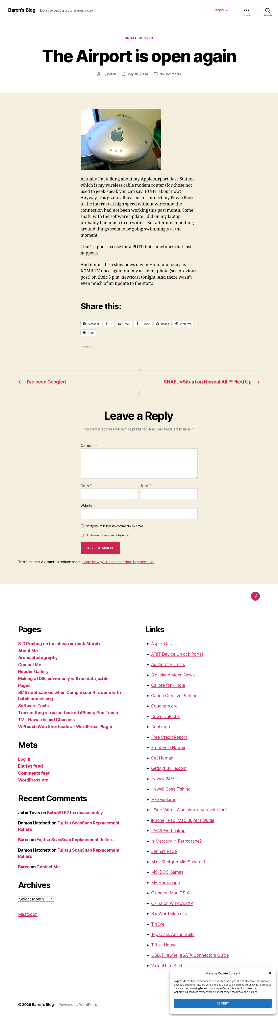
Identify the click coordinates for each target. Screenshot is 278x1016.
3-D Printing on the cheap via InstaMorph (59, 643)
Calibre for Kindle (168, 685)
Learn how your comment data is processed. (118, 562)
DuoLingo (160, 726)
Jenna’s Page (164, 851)
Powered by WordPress (77, 1004)
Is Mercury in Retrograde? (176, 841)
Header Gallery (33, 671)
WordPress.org (33, 780)
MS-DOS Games (167, 872)
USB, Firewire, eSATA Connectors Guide (190, 955)
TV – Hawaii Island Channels (46, 719)
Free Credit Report (169, 737)
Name (86, 485)
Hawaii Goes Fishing (171, 789)
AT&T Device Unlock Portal (177, 654)
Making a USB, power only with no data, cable (63, 678)
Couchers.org (164, 706)
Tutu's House (164, 944)
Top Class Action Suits (173, 934)
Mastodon (28, 914)
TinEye (158, 924)
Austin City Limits (168, 664)
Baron (111, 74)
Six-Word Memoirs (169, 913)
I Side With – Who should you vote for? (189, 809)
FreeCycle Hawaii (168, 747)
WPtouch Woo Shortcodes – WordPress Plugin (65, 726)
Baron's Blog (21, 10)
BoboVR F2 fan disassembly (75, 812)
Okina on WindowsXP (172, 903)
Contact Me (29, 664)
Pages (218, 10)
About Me (28, 650)
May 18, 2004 (137, 74)
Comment (89, 446)
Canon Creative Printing (174, 695)
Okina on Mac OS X (170, 892)
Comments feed (34, 773)
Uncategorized (139, 38)
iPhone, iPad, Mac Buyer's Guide (182, 820)
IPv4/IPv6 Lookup (168, 830)
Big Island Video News (173, 674)
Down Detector (165, 716)
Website (86, 505)
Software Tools (33, 705)
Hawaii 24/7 (162, 778)
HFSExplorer (163, 799)
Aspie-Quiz (162, 643)
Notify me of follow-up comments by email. (114, 526)
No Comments (170, 74)
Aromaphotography (38, 657)
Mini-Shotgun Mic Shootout (178, 861)
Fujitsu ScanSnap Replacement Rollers (74, 839)
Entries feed (30, 766)
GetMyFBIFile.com (169, 768)
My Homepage (165, 882)
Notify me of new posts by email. (107, 535)
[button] (270, 973)
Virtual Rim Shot (167, 965)
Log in (24, 759)
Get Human (162, 758)
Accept (223, 1003)
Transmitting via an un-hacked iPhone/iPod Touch (68, 712)
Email (146, 485)
